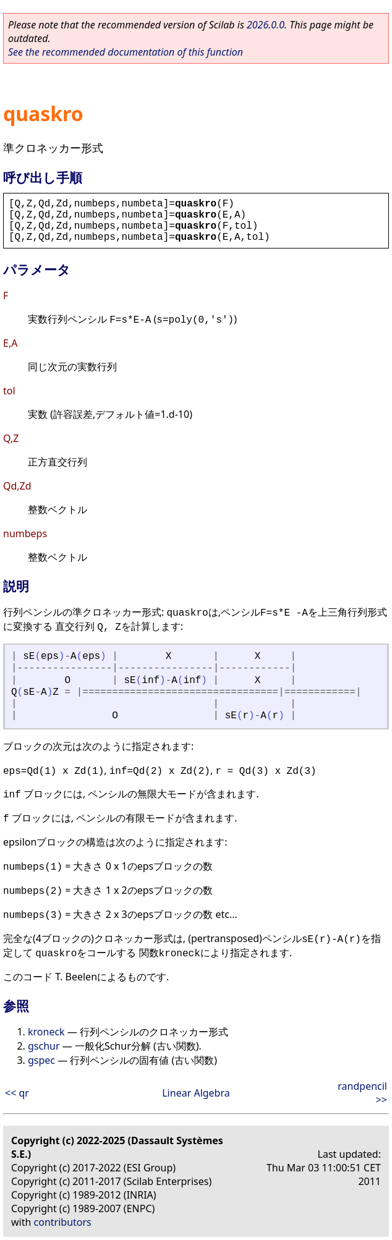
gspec (41, 1060)
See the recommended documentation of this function (125, 52)
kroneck (46, 1031)
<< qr (17, 1093)
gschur (44, 1046)
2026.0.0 (265, 25)
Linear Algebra (196, 1093)
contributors (63, 1222)
